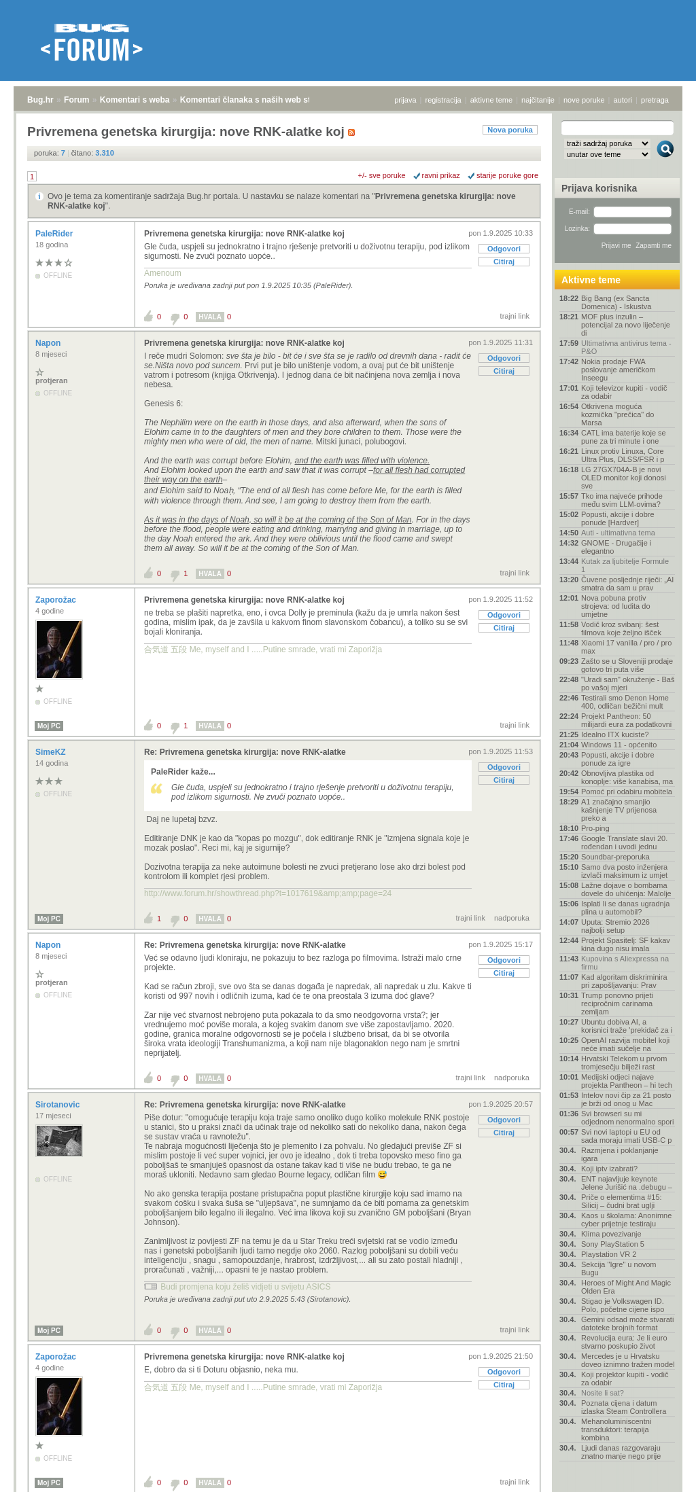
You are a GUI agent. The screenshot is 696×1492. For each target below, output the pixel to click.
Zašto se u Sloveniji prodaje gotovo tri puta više (627, 665)
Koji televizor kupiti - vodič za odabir (624, 392)
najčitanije (538, 100)
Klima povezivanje (611, 1234)
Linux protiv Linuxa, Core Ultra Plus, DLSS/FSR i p (622, 455)
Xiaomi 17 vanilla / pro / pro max (626, 647)
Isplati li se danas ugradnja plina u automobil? (625, 908)
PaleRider (55, 233)
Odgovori (504, 249)
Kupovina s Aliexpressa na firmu (625, 963)
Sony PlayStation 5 (612, 1244)
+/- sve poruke (382, 175)
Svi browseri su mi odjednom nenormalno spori (627, 1117)
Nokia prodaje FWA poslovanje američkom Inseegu (618, 369)
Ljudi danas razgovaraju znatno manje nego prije (621, 1452)
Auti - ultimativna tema (618, 533)
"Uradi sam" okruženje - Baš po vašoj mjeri (627, 683)
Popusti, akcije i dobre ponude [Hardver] (618, 518)
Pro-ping (595, 828)
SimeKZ (51, 752)
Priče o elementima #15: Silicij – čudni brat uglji (621, 1201)
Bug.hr (40, 100)
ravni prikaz (441, 175)
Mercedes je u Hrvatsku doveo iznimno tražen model (628, 1360)
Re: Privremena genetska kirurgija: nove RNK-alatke (245, 752)
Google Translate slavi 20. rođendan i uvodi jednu (624, 842)
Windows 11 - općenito (619, 745)
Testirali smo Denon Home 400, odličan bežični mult (625, 702)
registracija (443, 100)
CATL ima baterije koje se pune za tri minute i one (623, 437)
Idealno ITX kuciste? (615, 734)
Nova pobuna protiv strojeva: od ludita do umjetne (615, 606)
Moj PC (48, 726)
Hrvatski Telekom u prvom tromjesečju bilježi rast (624, 1062)
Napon (49, 343)
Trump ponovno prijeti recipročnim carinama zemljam (617, 1003)
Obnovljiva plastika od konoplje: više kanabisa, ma (627, 777)
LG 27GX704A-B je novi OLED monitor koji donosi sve (623, 477)
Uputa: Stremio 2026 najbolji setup (615, 926)
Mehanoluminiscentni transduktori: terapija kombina (616, 1429)
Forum (76, 100)
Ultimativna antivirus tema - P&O (626, 347)
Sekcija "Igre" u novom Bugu (619, 1268)
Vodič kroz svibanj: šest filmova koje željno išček (621, 628)
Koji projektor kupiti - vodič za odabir (624, 1378)
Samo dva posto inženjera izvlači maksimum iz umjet (624, 871)
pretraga (655, 100)
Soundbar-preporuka (615, 857)
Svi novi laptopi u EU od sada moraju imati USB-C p (626, 1136)
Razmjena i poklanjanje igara (620, 1154)
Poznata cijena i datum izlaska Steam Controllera (623, 1407)
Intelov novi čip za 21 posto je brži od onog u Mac (626, 1099)
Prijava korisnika (599, 188)
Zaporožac (56, 600)
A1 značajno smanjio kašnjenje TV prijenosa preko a (619, 810)
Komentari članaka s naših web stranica (257, 100)
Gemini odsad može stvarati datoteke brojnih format (627, 1323)
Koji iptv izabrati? (609, 1169)
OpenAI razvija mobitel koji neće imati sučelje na (625, 1044)
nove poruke (584, 100)
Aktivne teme (591, 279)
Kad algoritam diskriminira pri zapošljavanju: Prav (624, 981)
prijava (405, 100)
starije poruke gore (507, 175)
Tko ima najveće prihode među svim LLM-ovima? (622, 500)
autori (623, 100)
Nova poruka (510, 130)
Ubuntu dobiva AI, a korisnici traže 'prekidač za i (626, 1026)
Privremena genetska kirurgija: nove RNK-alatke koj (244, 233)
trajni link (514, 316)
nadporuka (511, 918)
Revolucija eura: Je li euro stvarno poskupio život (624, 1342)
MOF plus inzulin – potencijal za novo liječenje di (625, 325)
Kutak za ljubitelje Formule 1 (625, 565)
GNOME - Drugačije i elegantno (616, 547)
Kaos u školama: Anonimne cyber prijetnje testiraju (626, 1219)
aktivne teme (491, 100)
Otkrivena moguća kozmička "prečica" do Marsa (617, 414)
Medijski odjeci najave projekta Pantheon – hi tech (626, 1081)
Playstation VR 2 (608, 1254)
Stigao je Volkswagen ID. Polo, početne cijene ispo (622, 1305)
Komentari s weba (135, 100)
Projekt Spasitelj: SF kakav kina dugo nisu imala (625, 944)
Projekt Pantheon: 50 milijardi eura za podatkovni (626, 720)
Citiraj (504, 261)
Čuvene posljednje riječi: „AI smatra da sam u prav (627, 583)
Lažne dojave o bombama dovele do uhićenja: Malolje (626, 889)
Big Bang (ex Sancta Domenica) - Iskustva (616, 302)
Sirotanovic (58, 1104)
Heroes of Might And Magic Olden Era (626, 1287)
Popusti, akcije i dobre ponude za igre (618, 759)
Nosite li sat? (602, 1393)
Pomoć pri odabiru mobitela (626, 791)
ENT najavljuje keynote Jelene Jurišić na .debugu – (626, 1183)
